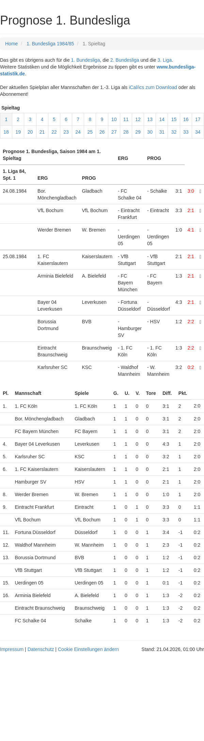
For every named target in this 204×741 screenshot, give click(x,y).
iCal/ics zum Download (153, 87)
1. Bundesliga (85, 60)
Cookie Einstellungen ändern (88, 649)
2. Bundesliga (124, 60)
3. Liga (164, 60)
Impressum (11, 649)
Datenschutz (41, 649)
